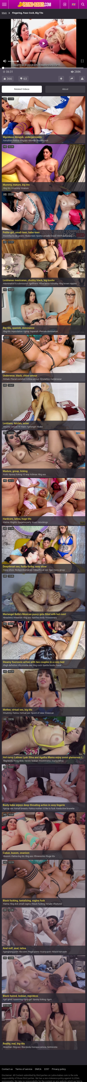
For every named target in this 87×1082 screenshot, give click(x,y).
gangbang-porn (11, 952)
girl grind (8, 999)
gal (51, 570)
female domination (49, 331)
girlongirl (32, 427)
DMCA (38, 1069)
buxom (7, 856)
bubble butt (43, 140)
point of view (38, 713)
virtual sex (25, 713)
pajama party (25, 522)
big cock (38, 665)
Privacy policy (59, 1069)
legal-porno (34, 952)
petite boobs (49, 665)
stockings (43, 522)
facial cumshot (18, 379)
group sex (8, 808)
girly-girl (28, 999)
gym (50, 999)
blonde (32, 140)
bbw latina (45, 283)
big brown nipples (68, 283)
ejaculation (17, 331)
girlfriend (34, 283)
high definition (10, 665)
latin (24, 427)
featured (58, 904)
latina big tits (18, 856)
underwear (57, 379)
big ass (24, 140)
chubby (54, 283)
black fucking (39, 904)
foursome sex (25, 665)
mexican (18, 617)
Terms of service (23, 1069)
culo (6, 474)
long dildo (19, 761)
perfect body (39, 617)
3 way (26, 474)
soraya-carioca (39, 1047)
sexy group (60, 570)
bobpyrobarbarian (24, 570)
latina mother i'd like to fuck (42, 808)
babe (40, 427)
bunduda (26, 1047)
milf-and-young (65, 236)
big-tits (7, 331)
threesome (40, 856)
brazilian (8, 1047)
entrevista (52, 1047)
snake (50, 904)
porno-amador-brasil (46, 236)
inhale (7, 379)
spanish (34, 331)
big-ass (17, 1047)
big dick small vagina (21, 904)
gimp (26, 331)
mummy (16, 188)
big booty (8, 761)
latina (16, 140)
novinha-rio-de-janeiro (14, 236)
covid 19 (16, 427)
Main (4, 13)
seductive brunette (66, 808)
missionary (51, 617)
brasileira (8, 617)
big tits (7, 188)
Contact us (7, 1069)
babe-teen (31, 236)
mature (25, 188)
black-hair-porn (60, 952)
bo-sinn (23, 952)
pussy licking (16, 474)
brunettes (45, 379)
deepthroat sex (41, 570)
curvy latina (58, 761)
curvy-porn (46, 952)
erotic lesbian (32, 761)
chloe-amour (33, 379)
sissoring (18, 999)
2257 (46, 1069)
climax (34, 474)
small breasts (21, 808)
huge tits (51, 856)
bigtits (14, 522)
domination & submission (16, 283)
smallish (8, 140)
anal (59, 665)
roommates (45, 761)
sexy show (9, 570)
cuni (35, 522)
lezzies (7, 427)
